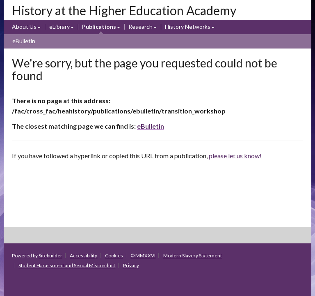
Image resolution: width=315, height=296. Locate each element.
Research (140, 26)
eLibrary (59, 26)
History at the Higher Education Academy (124, 10)
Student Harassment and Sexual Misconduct (66, 265)
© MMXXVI (142, 255)
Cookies (114, 255)
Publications (99, 26)
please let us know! (235, 156)
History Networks (187, 26)
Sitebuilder (50, 255)
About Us (24, 26)
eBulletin (23, 40)
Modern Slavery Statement (192, 255)
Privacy (131, 265)
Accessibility (83, 255)
